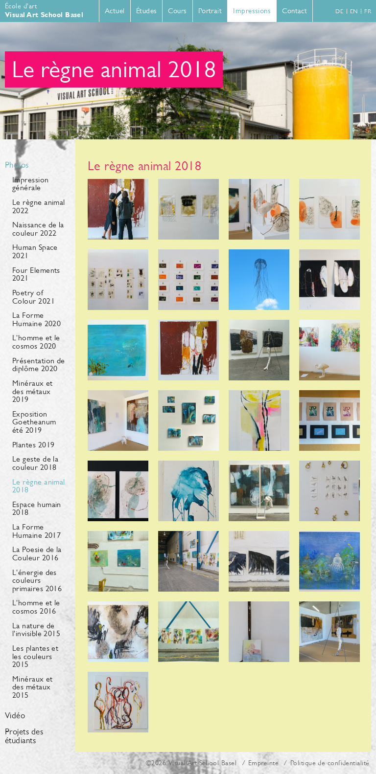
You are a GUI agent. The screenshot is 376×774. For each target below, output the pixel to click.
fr (367, 11)
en (354, 11)
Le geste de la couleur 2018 (35, 463)
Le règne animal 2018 (38, 486)
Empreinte (263, 763)
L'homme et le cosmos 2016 (36, 607)
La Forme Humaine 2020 (36, 319)
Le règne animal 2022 (38, 206)
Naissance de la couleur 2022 (38, 229)
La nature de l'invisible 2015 (36, 630)
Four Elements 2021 (36, 274)
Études (146, 10)
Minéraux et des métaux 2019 (32, 391)
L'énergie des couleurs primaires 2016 (37, 580)
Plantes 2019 (33, 444)
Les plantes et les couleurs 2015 (35, 656)
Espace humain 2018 (36, 508)
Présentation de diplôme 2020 (38, 365)
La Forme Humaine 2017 (36, 531)
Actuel (115, 10)
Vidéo (15, 715)
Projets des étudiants (24, 736)
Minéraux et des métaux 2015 (32, 687)
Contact (294, 10)
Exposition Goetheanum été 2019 (34, 422)
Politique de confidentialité (330, 763)
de (339, 11)
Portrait (210, 10)
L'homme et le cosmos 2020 (36, 342)
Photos (17, 165)
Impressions (252, 10)
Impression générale (30, 184)
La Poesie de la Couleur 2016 (37, 553)
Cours (177, 10)
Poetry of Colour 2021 (33, 297)
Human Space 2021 (35, 251)
